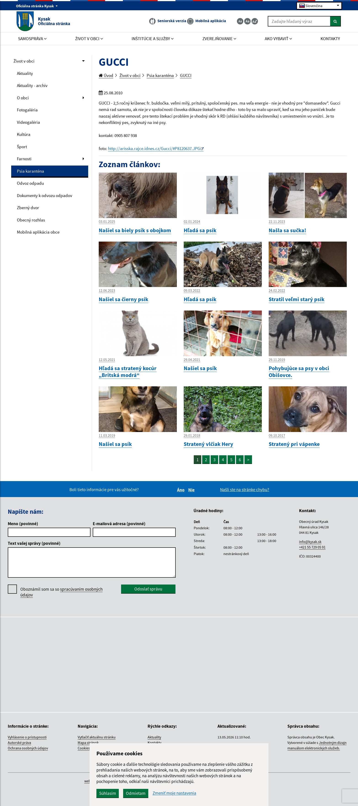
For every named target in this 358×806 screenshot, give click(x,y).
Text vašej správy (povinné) (34, 543)
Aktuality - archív (32, 85)
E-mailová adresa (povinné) (119, 523)
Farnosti (24, 158)
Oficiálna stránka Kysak (37, 6)
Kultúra (23, 134)
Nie (192, 490)
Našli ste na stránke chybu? (244, 489)
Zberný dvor (28, 207)
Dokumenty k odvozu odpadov (44, 195)
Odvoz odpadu (30, 183)
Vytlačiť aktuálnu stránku (97, 737)
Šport (22, 146)
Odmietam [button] (136, 793)
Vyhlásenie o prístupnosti (27, 737)
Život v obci (23, 61)
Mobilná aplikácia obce (38, 232)
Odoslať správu (148, 589)
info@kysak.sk (310, 541)
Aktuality (25, 73)
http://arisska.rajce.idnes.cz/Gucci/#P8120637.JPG (154, 148)
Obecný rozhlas (31, 220)
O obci (23, 97)
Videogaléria (28, 122)
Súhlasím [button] (107, 793)
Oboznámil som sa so (61, 592)
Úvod (106, 75)
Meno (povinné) (23, 523)
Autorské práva (19, 742)
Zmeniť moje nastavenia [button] (174, 793)
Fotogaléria (27, 110)
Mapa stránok (88, 742)
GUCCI (185, 75)
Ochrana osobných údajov (28, 748)
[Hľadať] (335, 21)
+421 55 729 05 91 (312, 547)
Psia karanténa (30, 171)
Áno (181, 490)
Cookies (84, 748)
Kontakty (154, 742)
